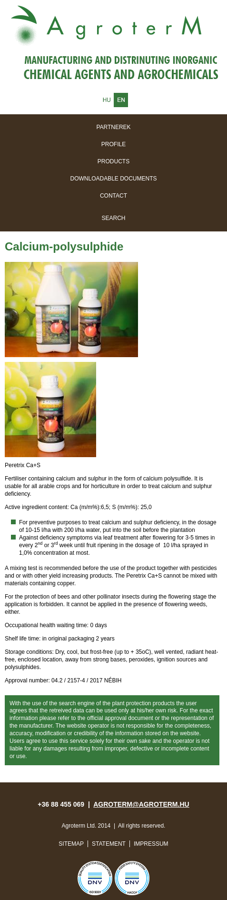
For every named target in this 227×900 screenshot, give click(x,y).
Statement (109, 843)
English (121, 100)
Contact (113, 195)
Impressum (151, 843)
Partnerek (113, 127)
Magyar (106, 100)
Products (113, 161)
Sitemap (71, 843)
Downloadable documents (113, 178)
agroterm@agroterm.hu (141, 804)
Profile (113, 144)
